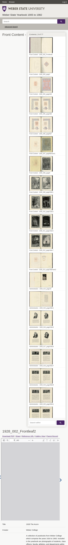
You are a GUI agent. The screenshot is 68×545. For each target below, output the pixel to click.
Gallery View (40, 436)
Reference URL (28, 436)
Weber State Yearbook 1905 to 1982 (22, 14)
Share (18, 436)
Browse (12, 2)
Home (4, 2)
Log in (64, 2)
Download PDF (8, 436)
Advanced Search (11, 27)
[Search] (29, 21)
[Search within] (42, 422)
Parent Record (52, 436)
